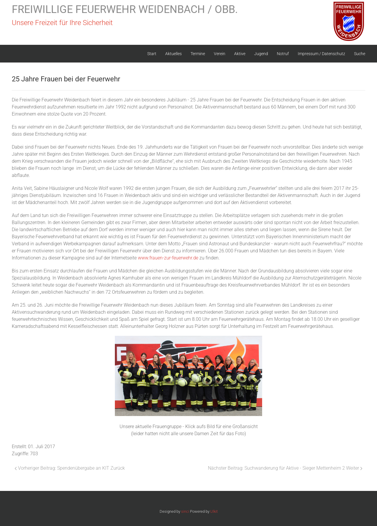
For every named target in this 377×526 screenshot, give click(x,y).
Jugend (261, 53)
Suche (359, 53)
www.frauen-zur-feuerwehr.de (168, 258)
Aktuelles (173, 53)
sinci (185, 511)
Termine (198, 53)
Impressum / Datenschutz (321, 53)
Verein (219, 53)
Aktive (239, 53)
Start (151, 53)
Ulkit (214, 511)
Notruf (283, 53)
